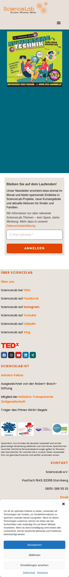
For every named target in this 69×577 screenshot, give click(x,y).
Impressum (42, 572)
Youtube (30, 315)
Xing (27, 332)
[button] (63, 504)
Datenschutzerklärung (20, 225)
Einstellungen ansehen (35, 565)
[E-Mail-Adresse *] (34, 235)
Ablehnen (34, 555)
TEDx (27, 290)
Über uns (7, 282)
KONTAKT (59, 462)
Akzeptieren (34, 544)
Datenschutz (29, 572)
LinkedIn (30, 324)
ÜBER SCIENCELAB (17, 272)
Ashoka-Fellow (12, 375)
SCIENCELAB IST (15, 366)
